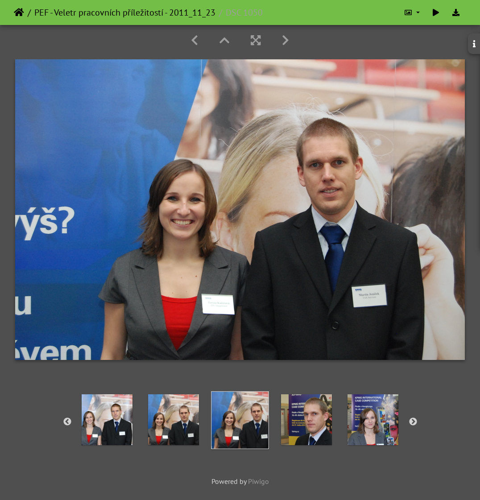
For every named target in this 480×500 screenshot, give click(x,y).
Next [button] (413, 421)
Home (19, 12)
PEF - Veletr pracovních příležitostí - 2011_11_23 (124, 12)
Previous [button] (67, 421)
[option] (107, 419)
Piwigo (258, 481)
